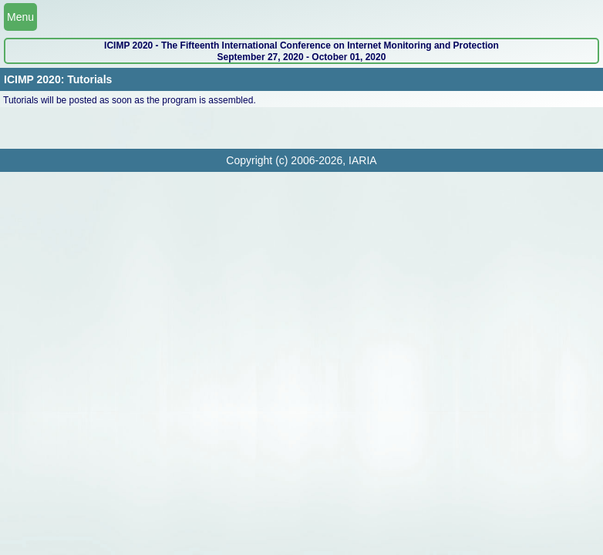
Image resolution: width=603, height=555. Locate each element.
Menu (20, 17)
